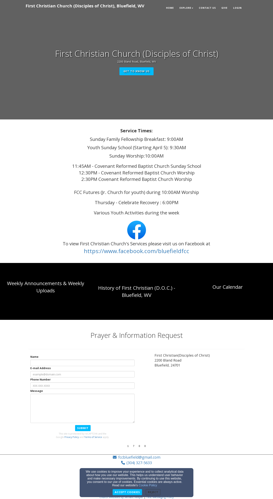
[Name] (82, 363)
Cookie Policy (148, 485)
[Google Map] (200, 398)
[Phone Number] (82, 385)
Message (36, 391)
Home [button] (170, 7)
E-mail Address (40, 368)
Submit (83, 428)
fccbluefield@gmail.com (139, 457)
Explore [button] (186, 7)
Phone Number (40, 379)
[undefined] (45, 291)
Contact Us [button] (207, 7)
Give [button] (224, 7)
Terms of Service (93, 437)
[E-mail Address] (82, 374)
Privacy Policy (71, 437)
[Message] (82, 408)
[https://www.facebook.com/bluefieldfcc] (136, 252)
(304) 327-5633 (139, 462)
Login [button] (237, 7)
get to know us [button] (136, 71)
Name (34, 357)
